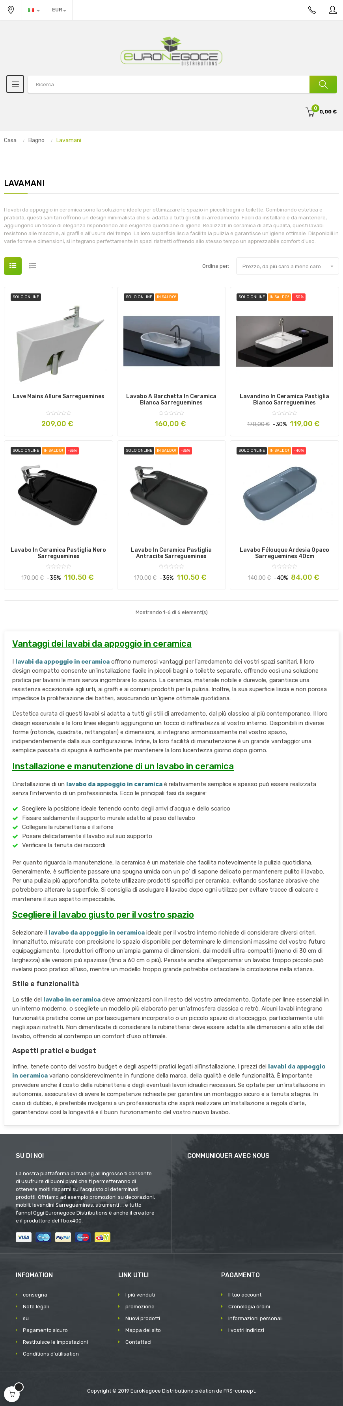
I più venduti (140, 1295)
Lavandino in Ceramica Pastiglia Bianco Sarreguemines (284, 399)
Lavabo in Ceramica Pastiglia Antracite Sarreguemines (171, 553)
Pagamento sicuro (45, 1330)
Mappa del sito (143, 1330)
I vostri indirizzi (246, 1330)
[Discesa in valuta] (59, 10)
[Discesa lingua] (34, 10)
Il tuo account (244, 1295)
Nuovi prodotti (142, 1318)
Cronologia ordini (249, 1307)
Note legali (36, 1307)
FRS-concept (239, 1391)
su (26, 1318)
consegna (35, 1295)
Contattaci (138, 1342)
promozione (140, 1307)
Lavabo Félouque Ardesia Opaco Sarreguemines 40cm (284, 553)
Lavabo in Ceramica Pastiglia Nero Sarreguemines (58, 553)
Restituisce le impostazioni (55, 1342)
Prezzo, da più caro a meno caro (290, 266)
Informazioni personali (255, 1318)
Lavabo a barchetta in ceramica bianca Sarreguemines (171, 399)
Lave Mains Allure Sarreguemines (58, 396)
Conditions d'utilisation (51, 1354)
